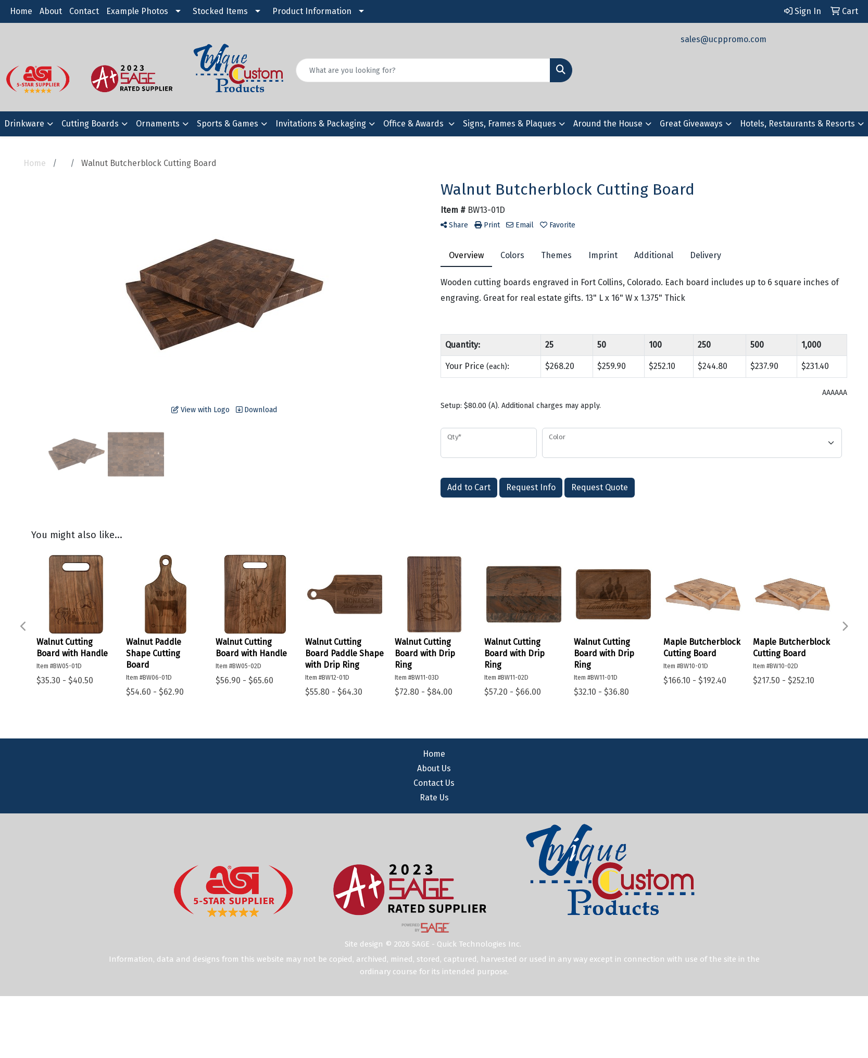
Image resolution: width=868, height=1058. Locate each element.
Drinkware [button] (24, 124)
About (51, 11)
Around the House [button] (608, 124)
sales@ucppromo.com (723, 39)
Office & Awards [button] (414, 124)
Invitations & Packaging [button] (320, 124)
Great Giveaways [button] (691, 124)
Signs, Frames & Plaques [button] (509, 124)
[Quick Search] (423, 70)
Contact (84, 11)
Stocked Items (220, 11)
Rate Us (434, 797)
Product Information (311, 11)
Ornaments (158, 124)
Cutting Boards (90, 124)
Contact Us (434, 783)
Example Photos (137, 11)
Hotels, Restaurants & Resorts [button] (797, 124)
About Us (434, 768)
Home (21, 11)
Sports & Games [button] (227, 124)
